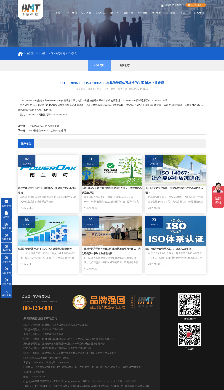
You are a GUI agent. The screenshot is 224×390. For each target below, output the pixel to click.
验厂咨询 (114, 13)
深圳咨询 (6, 239)
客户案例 (156, 13)
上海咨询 (6, 261)
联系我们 (199, 13)
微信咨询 (6, 228)
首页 (58, 13)
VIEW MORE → (28, 208)
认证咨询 (86, 13)
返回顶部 (6, 295)
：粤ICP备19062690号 (101, 381)
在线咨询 (6, 206)
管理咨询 (128, 13)
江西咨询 (6, 273)
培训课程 (142, 13)
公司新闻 (171, 13)
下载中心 (185, 13)
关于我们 (72, 13)
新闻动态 (125, 65)
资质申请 (100, 13)
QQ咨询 (6, 217)
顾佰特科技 (130, 381)
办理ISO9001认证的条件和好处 (43, 126)
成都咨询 (6, 250)
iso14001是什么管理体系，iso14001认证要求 (168, 249)
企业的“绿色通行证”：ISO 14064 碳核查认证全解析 (45, 249)
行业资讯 (72, 53)
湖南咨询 (6, 284)
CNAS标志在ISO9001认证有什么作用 (47, 130)
